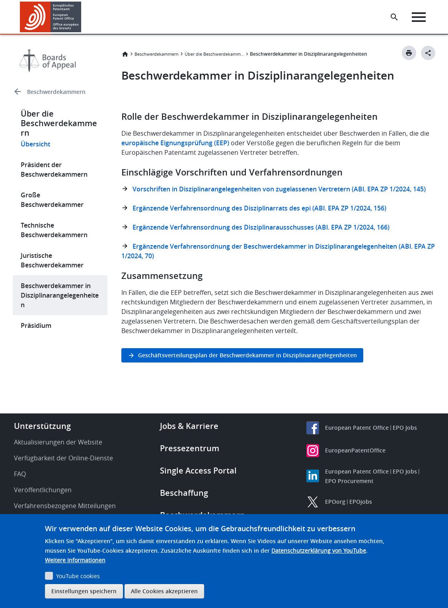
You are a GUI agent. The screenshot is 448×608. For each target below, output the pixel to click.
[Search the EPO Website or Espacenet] (394, 17)
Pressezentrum (189, 448)
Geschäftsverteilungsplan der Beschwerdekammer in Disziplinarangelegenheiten (247, 355)
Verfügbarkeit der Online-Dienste (63, 458)
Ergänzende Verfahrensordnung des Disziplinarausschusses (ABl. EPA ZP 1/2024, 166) (261, 227)
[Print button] (409, 53)
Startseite (125, 54)
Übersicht (35, 144)
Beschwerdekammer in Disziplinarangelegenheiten (60, 295)
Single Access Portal (198, 470)
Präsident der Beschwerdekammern (54, 169)
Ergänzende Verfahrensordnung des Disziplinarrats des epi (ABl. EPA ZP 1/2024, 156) (259, 208)
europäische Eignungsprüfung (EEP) (175, 142)
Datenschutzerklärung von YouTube (318, 550)
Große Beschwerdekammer (52, 200)
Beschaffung (184, 492)
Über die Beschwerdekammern (214, 54)
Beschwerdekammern (56, 91)
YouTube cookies (78, 576)
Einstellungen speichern (84, 591)
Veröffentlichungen (43, 489)
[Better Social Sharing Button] (428, 53)
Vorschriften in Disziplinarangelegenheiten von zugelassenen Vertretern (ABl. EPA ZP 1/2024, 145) (279, 189)
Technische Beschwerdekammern (54, 230)
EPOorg (335, 501)
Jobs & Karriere (189, 426)
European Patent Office (357, 427)
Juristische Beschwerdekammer (52, 260)
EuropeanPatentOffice (355, 450)
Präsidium (36, 325)
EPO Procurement (349, 481)
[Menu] (418, 17)
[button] (83, 17)
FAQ (20, 474)
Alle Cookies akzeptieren (164, 591)
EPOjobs (360, 501)
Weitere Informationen (75, 560)
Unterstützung (42, 426)
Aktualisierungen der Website (58, 442)
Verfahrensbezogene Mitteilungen (65, 505)
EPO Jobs (405, 427)
